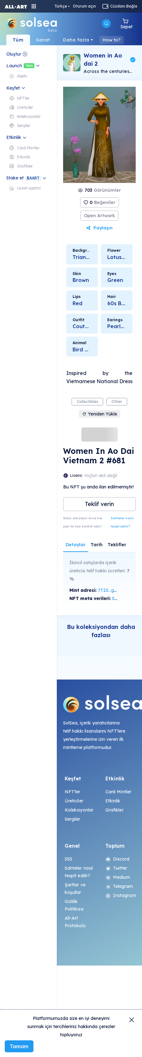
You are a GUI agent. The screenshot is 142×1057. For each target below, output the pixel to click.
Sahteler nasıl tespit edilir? (122, 522)
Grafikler (114, 810)
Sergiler (72, 819)
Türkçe (98, 6)
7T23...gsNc (110, 590)
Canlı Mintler (118, 792)
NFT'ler (72, 792)
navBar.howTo (118, 40)
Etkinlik (113, 801)
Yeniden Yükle (99, 414)
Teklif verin (99, 504)
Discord (117, 859)
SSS (68, 859)
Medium (117, 877)
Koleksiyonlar (79, 810)
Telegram (119, 886)
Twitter (116, 868)
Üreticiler (74, 801)
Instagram (119, 895)
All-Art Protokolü (75, 921)
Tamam (19, 1046)
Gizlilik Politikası (74, 905)
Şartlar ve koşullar (75, 888)
